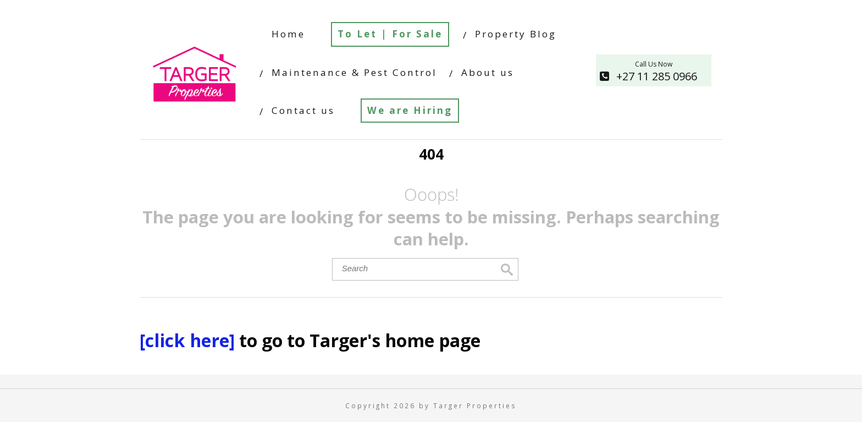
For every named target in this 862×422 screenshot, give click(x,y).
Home (288, 34)
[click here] (189, 340)
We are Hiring (409, 110)
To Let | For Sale (390, 34)
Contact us (303, 110)
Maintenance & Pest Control (354, 72)
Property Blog (515, 34)
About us (487, 72)
